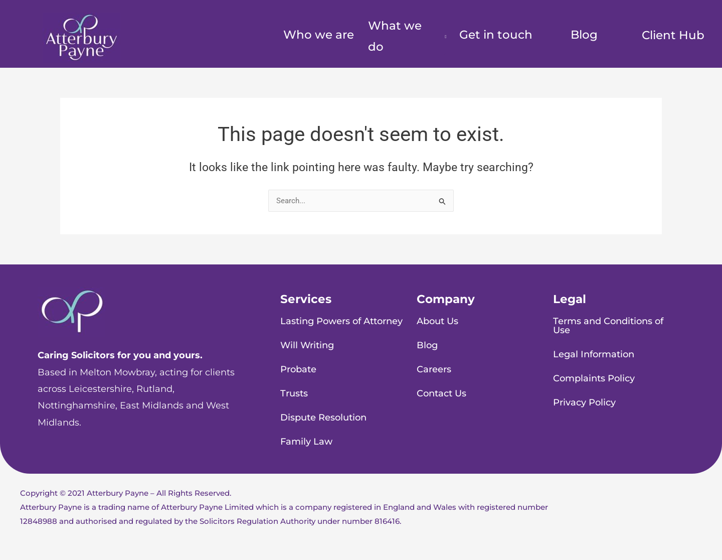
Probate (298, 369)
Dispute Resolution (323, 417)
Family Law (306, 441)
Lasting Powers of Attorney (341, 321)
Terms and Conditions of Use (608, 326)
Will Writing (307, 345)
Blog (584, 35)
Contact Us (441, 393)
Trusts (294, 393)
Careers (434, 369)
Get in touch (495, 35)
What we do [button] (395, 36)
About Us (437, 321)
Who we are (318, 35)
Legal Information (593, 354)
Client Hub (673, 35)
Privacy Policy (584, 402)
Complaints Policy (594, 378)
